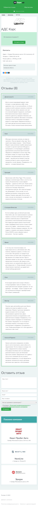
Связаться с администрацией (28, 504)
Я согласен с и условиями (16, 406)
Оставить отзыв (19, 42)
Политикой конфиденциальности (19, 405)
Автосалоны (10, 15)
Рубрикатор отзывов (9, 7)
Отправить (6, 409)
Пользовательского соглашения (18, 406)
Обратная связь (28, 7)
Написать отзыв (20, 11)
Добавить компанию (6, 499)
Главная (3, 15)
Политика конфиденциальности (10, 504)
